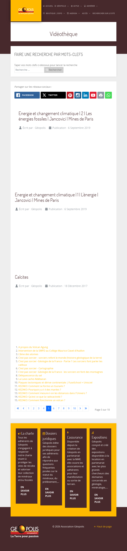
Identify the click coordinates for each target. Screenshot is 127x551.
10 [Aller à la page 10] (74, 408)
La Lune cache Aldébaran (32, 379)
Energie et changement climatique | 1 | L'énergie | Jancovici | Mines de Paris (56, 197)
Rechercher (54, 69)
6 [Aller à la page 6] (53, 408)
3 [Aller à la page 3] (38, 408)
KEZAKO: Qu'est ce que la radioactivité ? (40, 396)
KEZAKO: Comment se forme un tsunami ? (41, 386)
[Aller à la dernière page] (86, 408)
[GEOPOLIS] (26, 11)
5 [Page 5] (48, 408)
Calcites (21, 277)
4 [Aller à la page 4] (43, 408)
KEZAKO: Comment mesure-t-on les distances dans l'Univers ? (52, 393)
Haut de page (102, 526)
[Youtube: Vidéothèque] (93, 95)
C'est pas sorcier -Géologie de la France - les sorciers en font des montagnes (60, 372)
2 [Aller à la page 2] (33, 408)
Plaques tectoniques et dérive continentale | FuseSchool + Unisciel (55, 382)
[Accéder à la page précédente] (23, 408)
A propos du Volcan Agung (33, 347)
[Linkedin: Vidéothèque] (85, 95)
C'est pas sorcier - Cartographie (35, 368)
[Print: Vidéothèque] (100, 95)
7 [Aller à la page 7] (58, 408)
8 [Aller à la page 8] (63, 408)
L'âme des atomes (28, 354)
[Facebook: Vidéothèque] (27, 95)
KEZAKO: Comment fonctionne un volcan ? (41, 400)
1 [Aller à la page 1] (28, 408)
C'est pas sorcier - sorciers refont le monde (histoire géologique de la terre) (60, 357)
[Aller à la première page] (18, 408)
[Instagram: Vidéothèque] (77, 95)
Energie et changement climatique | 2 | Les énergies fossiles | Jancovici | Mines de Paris (56, 116)
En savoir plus (25, 490)
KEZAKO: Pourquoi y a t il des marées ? (39, 389)
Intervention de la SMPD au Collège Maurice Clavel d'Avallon (51, 350)
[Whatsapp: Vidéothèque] (108, 95)
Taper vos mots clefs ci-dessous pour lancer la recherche (45, 65)
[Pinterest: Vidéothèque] (70, 95)
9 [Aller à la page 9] (68, 408)
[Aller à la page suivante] (80, 408)
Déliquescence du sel (30, 375)
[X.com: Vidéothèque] (53, 95)
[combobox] (29, 70)
